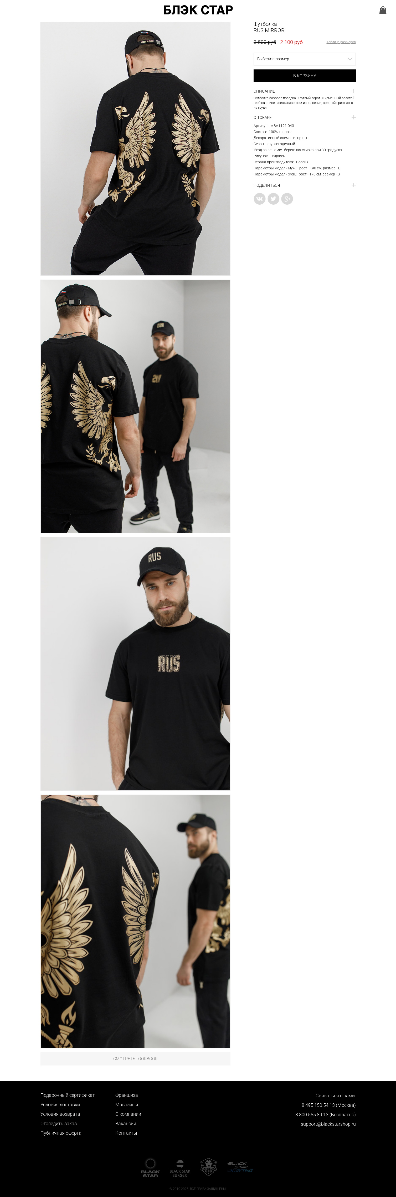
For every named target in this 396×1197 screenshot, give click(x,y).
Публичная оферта (60, 1133)
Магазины (126, 1104)
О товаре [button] (263, 117)
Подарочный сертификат (67, 1095)
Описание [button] (264, 91)
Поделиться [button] (267, 185)
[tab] (305, 91)
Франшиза (126, 1095)
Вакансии (125, 1123)
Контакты (126, 1133)
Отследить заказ (58, 1123)
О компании (128, 1114)
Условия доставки (60, 1104)
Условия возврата (60, 1114)
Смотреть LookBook (135, 1058)
